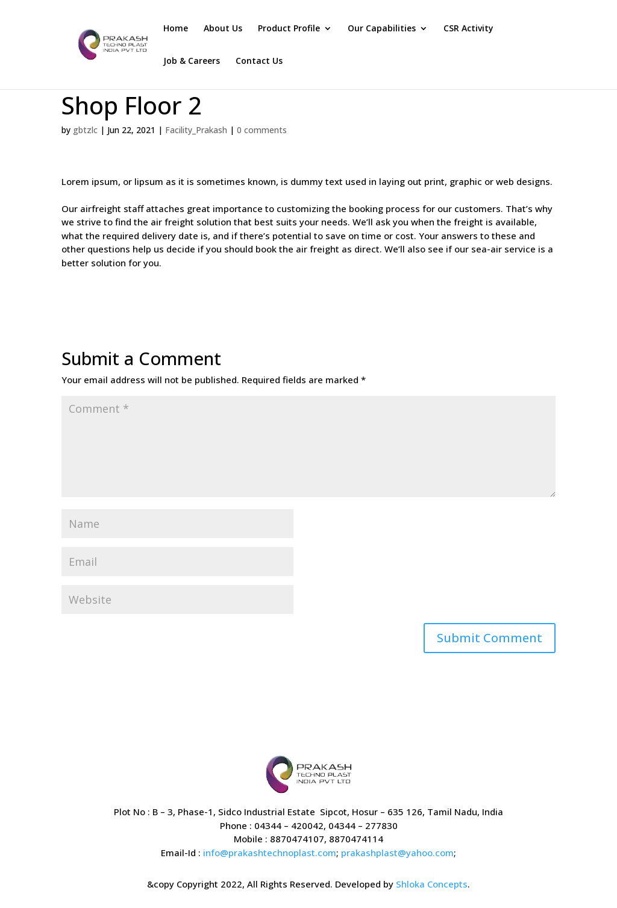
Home (175, 29)
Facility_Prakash (196, 130)
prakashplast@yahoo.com (397, 853)
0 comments (262, 130)
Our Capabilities (382, 29)
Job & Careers (191, 61)
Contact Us (259, 61)
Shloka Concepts (432, 884)
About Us (223, 29)
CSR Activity (468, 29)
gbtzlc (85, 130)
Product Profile (289, 29)
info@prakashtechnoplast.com (269, 853)
